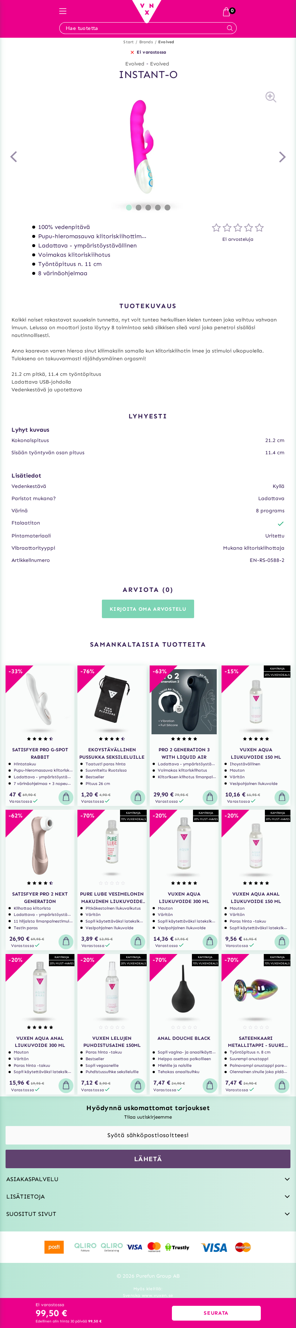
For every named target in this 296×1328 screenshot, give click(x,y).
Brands (146, 42)
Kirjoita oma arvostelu (148, 609)
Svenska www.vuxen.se (148, 1295)
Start (128, 42)
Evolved (166, 42)
